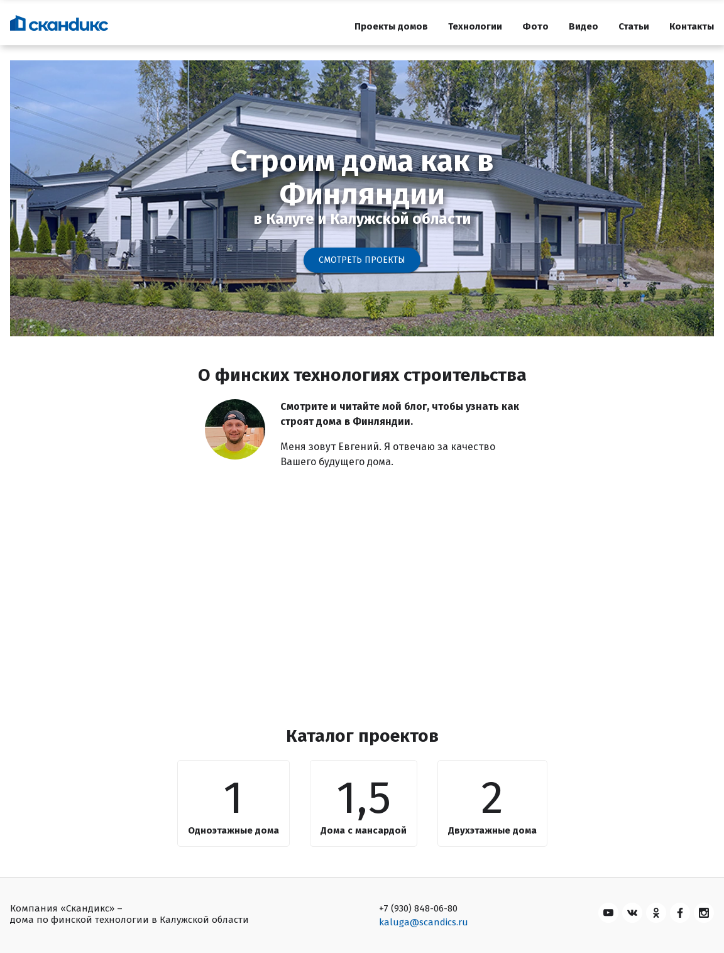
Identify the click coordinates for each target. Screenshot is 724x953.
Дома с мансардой (364, 830)
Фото (535, 26)
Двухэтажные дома (492, 830)
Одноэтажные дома (233, 830)
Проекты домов (391, 26)
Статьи (633, 26)
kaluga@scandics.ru (423, 922)
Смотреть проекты (362, 260)
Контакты (691, 26)
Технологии (475, 26)
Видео (583, 26)
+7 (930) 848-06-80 (418, 908)
